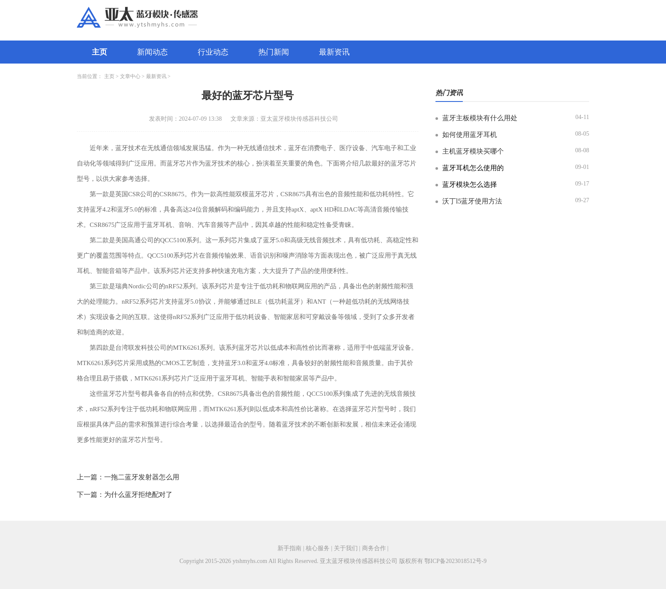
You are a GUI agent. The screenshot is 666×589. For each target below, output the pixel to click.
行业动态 (213, 52)
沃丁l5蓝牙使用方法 (472, 201)
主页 (99, 52)
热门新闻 (273, 52)
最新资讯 (334, 52)
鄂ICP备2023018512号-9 (455, 561)
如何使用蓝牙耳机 (469, 134)
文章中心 (130, 76)
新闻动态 (152, 52)
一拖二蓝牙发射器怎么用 (141, 477)
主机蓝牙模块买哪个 (473, 151)
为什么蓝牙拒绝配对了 (138, 494)
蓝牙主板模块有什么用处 (479, 118)
